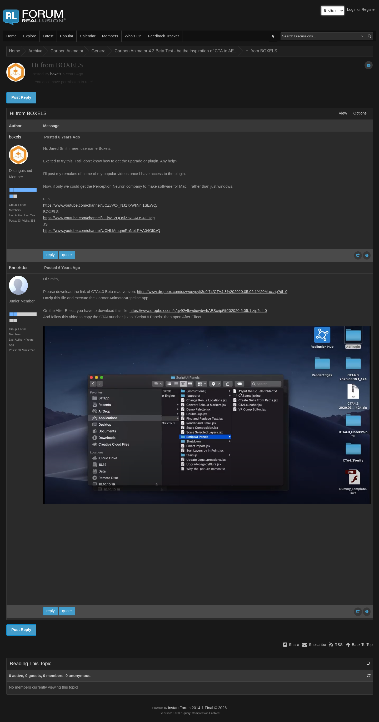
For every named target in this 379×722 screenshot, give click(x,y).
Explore (29, 36)
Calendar (87, 36)
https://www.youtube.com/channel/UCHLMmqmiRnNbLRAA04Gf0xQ (101, 230)
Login (352, 9)
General (99, 51)
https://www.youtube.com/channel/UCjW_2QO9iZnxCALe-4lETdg (99, 218)
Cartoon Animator (67, 51)
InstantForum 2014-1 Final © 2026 (197, 708)
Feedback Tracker (163, 36)
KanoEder (18, 267)
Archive (35, 51)
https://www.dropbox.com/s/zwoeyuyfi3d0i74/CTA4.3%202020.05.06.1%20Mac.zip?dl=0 (212, 292)
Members (110, 36)
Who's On (133, 36)
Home (11, 36)
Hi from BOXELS (261, 51)
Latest (48, 36)
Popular (67, 36)
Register (368, 9)
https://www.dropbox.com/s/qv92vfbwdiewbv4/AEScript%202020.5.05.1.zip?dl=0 (198, 310)
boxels (55, 74)
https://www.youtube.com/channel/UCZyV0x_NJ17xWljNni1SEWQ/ (100, 205)
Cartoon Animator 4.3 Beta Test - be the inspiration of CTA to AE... (175, 51)
